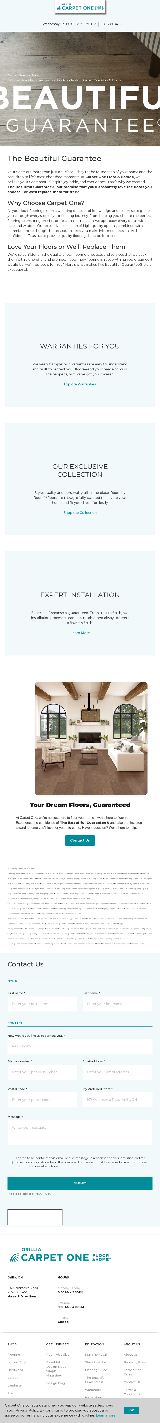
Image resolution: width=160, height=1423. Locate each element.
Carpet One (16, 75)
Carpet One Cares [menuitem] (132, 1372)
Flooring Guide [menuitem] (96, 1370)
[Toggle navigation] (6, 8)
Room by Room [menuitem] (135, 1362)
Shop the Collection (80, 513)
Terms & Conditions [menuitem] (132, 1392)
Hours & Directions (22, 1296)
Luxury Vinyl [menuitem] (17, 1362)
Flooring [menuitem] (14, 1354)
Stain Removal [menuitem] (96, 1354)
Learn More (80, 633)
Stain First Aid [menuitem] (95, 1362)
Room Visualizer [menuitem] (58, 1354)
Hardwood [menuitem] (15, 1370)
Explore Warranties (80, 384)
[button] (144, 8)
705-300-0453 (111, 24)
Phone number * (20, 1061)
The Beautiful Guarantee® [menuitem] (95, 1380)
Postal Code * (17, 1089)
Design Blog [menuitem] (55, 1383)
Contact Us (80, 840)
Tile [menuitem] (10, 1393)
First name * (16, 993)
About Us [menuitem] (131, 1354)
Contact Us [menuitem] (132, 1382)
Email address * (93, 1061)
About (36, 75)
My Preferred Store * (97, 1089)
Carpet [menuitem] (13, 1378)
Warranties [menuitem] (93, 1390)
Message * (15, 1116)
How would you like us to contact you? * (36, 1035)
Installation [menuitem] (93, 1397)
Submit (80, 1183)
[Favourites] (149, 8)
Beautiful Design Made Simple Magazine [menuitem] (56, 1368)
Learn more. (106, 1415)
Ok (131, 1410)
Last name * (91, 993)
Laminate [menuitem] (15, 1385)
